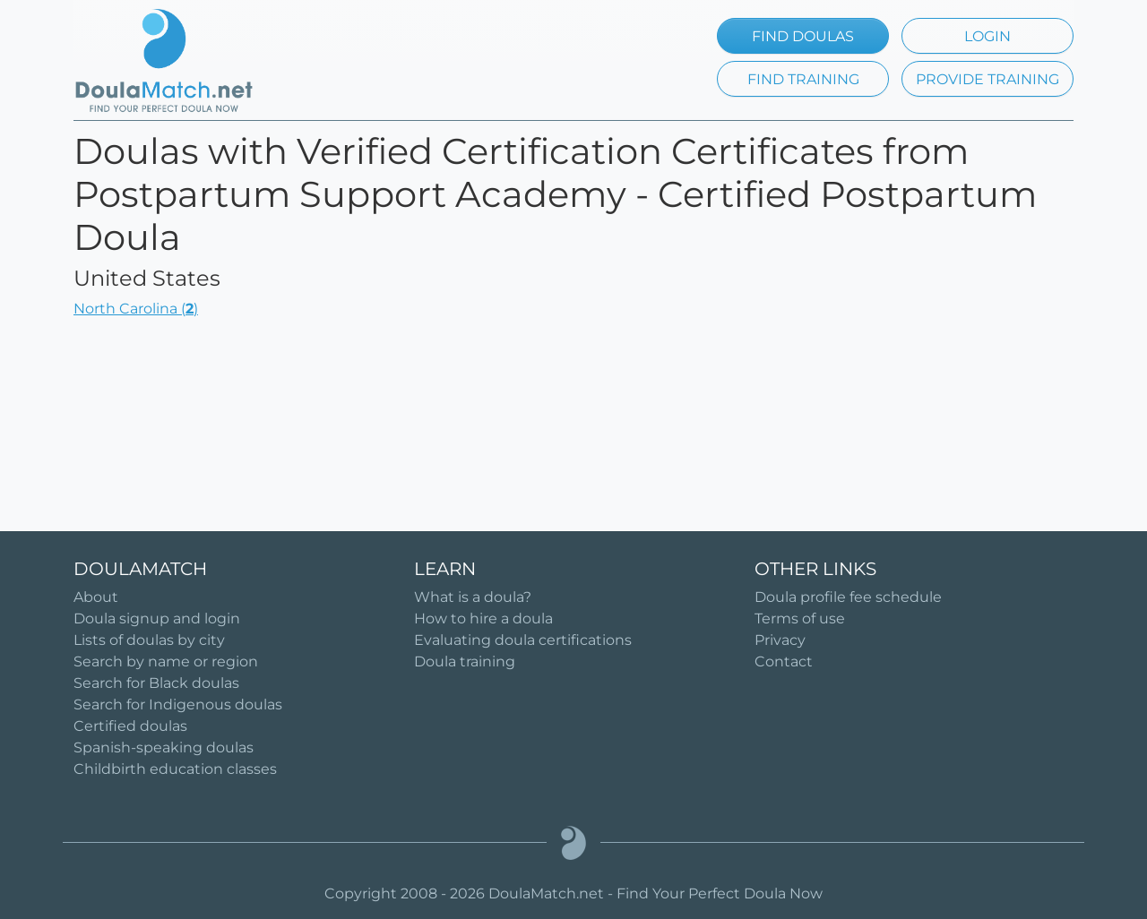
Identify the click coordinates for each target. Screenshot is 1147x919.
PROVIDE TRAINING (987, 79)
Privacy (780, 639)
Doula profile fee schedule (848, 597)
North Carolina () (135, 308)
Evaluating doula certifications (523, 639)
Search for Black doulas (156, 682)
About (95, 597)
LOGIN (987, 36)
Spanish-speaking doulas (163, 747)
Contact (784, 661)
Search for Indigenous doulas (177, 704)
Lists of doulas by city (149, 639)
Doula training (464, 661)
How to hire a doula (483, 618)
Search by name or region (165, 661)
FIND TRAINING (803, 79)
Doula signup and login (156, 618)
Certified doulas (130, 725)
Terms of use (800, 618)
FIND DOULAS (803, 36)
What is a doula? (472, 597)
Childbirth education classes (175, 768)
